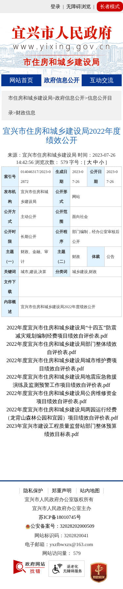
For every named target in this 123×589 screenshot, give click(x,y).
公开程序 (61, 236)
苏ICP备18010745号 (60, 517)
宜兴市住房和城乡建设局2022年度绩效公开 (58, 306)
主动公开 (28, 216)
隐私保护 (33, 490)
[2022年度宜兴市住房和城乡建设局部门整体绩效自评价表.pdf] (62, 348)
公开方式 (10, 216)
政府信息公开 (61, 80)
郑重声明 (62, 490)
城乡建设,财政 (84, 271)
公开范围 (61, 216)
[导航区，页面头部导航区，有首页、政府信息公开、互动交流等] (61, 80)
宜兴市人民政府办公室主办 (61, 508)
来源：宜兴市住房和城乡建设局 (42, 155)
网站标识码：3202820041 (61, 535)
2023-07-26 (77, 176)
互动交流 (101, 80)
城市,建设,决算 (33, 271)
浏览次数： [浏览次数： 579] (51, 162)
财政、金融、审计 (34, 256)
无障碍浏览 (78, 6)
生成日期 (61, 176)
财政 (76, 256)
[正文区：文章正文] (61, 299)
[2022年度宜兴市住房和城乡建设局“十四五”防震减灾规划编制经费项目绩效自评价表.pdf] (62, 332)
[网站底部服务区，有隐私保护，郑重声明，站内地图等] (61, 534)
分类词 (61, 271)
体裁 (96, 256)
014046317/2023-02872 (36, 176)
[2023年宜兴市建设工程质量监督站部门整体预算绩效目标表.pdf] (62, 430)
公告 (110, 256)
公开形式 (61, 196)
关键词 (10, 271)
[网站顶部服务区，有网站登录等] (61, 6)
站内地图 (90, 490)
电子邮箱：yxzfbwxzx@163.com (59, 544)
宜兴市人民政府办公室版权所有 (59, 499)
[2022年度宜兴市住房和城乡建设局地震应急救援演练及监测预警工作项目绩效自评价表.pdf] (62, 381)
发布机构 (10, 196)
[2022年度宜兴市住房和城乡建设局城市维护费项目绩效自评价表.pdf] (62, 364)
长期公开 (28, 236)
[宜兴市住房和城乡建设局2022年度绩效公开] (61, 136)
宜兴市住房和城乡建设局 (34, 196)
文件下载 (10, 287)
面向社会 (80, 216)
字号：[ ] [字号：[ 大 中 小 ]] (88, 162)
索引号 (10, 176)
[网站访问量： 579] (61, 553)
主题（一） (10, 256)
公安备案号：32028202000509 (59, 526)
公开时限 (10, 236)
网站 (76, 196)
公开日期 (96, 176)
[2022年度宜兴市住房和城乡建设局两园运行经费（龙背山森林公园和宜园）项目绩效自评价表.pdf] (62, 413)
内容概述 (10, 307)
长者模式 (110, 6)
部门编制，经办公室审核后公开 (95, 236)
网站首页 (21, 80)
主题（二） (61, 256)
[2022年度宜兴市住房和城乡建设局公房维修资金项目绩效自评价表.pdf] (62, 397)
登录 (55, 6)
